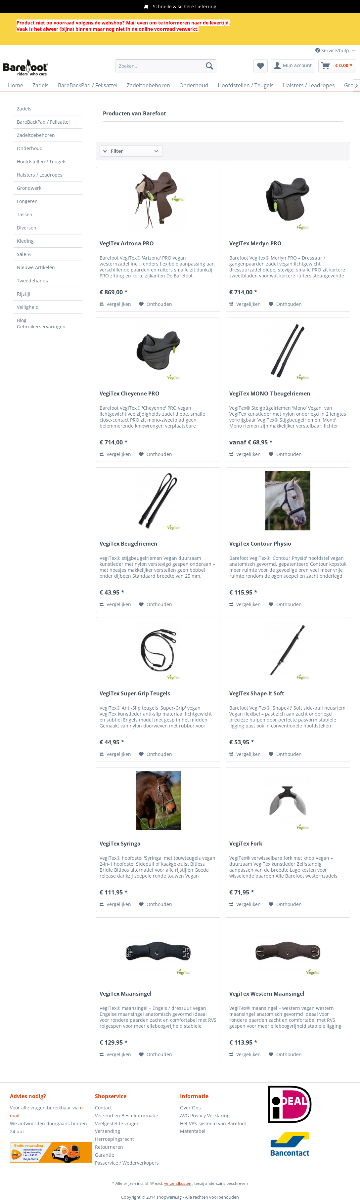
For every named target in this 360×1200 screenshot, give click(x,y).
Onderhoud (30, 148)
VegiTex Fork (245, 843)
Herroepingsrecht (114, 1139)
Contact (103, 1107)
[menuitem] (165, 65)
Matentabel (192, 1131)
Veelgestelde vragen (117, 1123)
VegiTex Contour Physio (260, 543)
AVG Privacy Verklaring (205, 1115)
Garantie (104, 1155)
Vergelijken (115, 304)
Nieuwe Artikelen (36, 267)
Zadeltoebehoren (36, 135)
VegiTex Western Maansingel (266, 993)
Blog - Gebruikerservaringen (41, 323)
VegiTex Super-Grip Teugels (135, 693)
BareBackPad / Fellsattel (43, 122)
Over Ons (190, 1107)
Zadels (24, 108)
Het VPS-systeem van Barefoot (213, 1123)
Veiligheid (28, 307)
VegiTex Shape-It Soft (256, 693)
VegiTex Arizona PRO (127, 243)
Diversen (26, 228)
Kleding (25, 241)
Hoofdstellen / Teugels (42, 161)
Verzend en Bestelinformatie (126, 1115)
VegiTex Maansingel (126, 993)
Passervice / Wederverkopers (127, 1163)
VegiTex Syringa (120, 843)
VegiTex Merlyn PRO (255, 243)
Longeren (27, 201)
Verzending (107, 1131)
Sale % (24, 254)
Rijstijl (23, 294)
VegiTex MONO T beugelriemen (269, 393)
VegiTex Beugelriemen (129, 543)
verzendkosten (177, 1183)
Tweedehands (32, 280)
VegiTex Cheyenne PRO (129, 393)
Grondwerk (29, 188)
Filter (113, 151)
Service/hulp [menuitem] (332, 50)
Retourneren (109, 1147)
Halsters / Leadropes (40, 175)
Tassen (24, 214)
